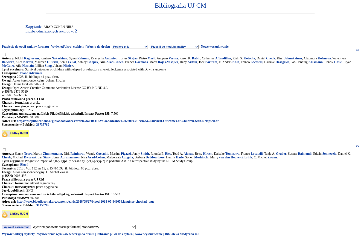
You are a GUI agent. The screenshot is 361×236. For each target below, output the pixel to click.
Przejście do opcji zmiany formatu (25, 46)
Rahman (83, 58)
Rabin (196, 58)
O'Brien (52, 62)
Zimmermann (52, 153)
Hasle (338, 62)
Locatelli (256, 62)
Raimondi (305, 153)
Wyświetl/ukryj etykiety (67, 46)
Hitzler (68, 65)
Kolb (235, 62)
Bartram (211, 62)
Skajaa (132, 58)
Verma (173, 58)
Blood (24, 164)
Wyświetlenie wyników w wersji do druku (65, 234)
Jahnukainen (293, 58)
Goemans (141, 62)
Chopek (92, 62)
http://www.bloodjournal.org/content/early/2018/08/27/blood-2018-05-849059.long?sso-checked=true (85, 201)
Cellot (72, 62)
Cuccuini (102, 153)
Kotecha (249, 58)
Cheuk (270, 58)
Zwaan (272, 157)
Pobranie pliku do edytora (114, 234)
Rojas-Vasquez (168, 62)
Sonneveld (329, 153)
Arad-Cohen (115, 62)
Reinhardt (77, 153)
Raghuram (31, 58)
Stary (47, 157)
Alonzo (188, 153)
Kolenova (324, 58)
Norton (28, 62)
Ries (168, 153)
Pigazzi (126, 153)
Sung (48, 65)
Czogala (127, 157)
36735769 (42, 124)
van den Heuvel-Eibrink (235, 157)
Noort (28, 153)
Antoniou (111, 58)
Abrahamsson (69, 157)
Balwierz (8, 62)
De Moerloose (155, 157)
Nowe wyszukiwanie (214, 46)
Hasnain (28, 65)
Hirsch (207, 153)
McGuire (8, 65)
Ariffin (192, 62)
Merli (151, 58)
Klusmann (315, 62)
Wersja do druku (98, 46)
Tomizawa (232, 153)
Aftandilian (223, 58)
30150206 (42, 205)
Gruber (281, 153)
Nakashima (59, 58)
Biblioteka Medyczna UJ (182, 234)
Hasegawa (283, 62)
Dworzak (30, 157)
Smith (145, 153)
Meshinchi (201, 157)
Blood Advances (31, 73)
